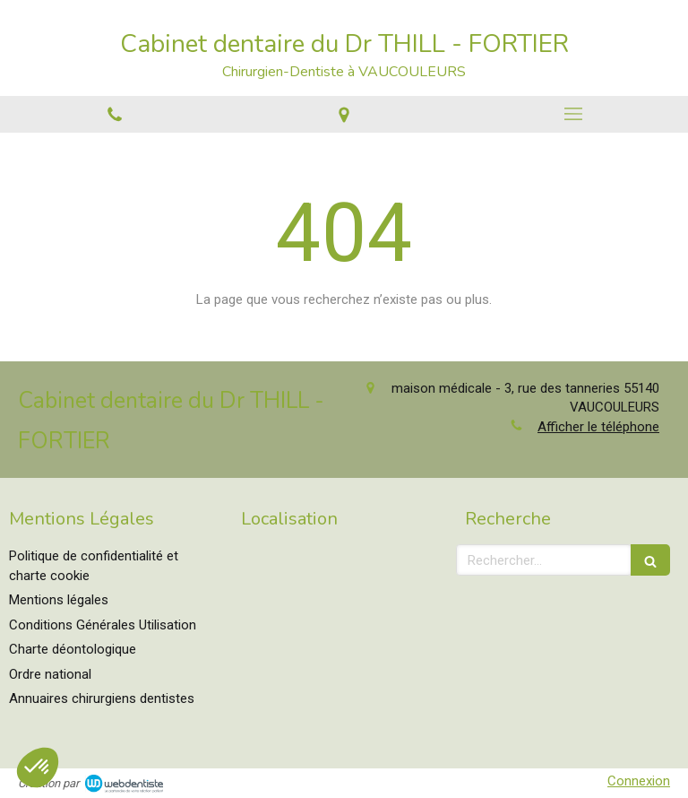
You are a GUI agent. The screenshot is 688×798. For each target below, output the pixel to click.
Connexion (638, 781)
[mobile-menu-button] (573, 114)
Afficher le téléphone (598, 427)
